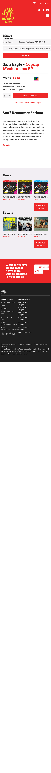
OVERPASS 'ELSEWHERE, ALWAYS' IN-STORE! (25, 234)
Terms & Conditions (25, 344)
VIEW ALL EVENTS (40, 244)
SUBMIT (25, 55)
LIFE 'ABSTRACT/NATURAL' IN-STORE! (10, 234)
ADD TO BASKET (30, 96)
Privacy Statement (40, 344)
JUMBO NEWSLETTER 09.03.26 (41, 197)
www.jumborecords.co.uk (10, 329)
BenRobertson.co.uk (20, 354)
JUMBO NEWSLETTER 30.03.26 (10, 197)
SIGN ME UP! (41, 269)
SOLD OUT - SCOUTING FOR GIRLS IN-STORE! (41, 234)
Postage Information (8, 344)
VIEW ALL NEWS (40, 206)
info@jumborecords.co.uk (10, 324)
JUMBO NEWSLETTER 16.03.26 (25, 197)
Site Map (4, 346)
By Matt (6, 145)
